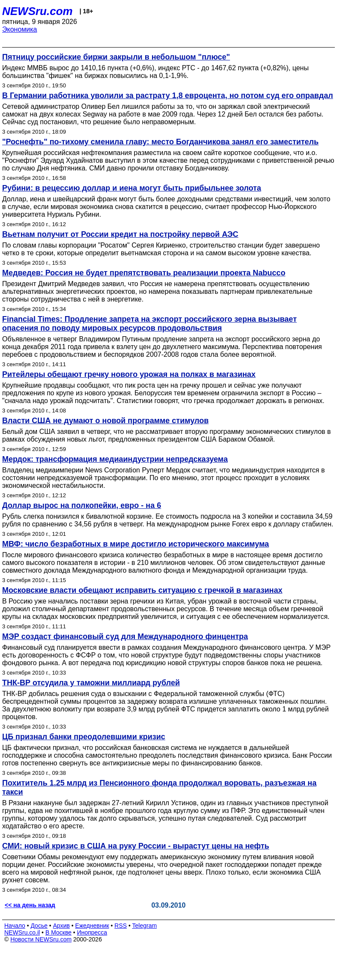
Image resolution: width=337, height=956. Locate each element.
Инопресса (92, 932)
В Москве (58, 932)
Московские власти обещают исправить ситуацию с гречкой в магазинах (142, 590)
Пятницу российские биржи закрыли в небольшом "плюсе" (116, 57)
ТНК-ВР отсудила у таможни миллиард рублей (91, 682)
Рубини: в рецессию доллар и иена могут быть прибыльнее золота (131, 188)
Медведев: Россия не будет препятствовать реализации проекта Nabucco (143, 273)
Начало (14, 925)
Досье (39, 925)
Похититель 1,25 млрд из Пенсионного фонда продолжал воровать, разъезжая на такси (159, 787)
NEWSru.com (37, 11)
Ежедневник (92, 925)
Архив (61, 925)
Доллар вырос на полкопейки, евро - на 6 (81, 505)
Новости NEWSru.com (41, 939)
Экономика (19, 29)
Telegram (144, 925)
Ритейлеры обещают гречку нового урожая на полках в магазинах (129, 374)
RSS (120, 925)
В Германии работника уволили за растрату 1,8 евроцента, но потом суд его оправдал (167, 95)
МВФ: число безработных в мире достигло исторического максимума (135, 544)
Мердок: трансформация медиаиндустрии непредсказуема (115, 459)
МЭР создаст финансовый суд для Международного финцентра (125, 636)
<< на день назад (30, 905)
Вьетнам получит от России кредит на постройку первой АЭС (120, 234)
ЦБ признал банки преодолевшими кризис (83, 736)
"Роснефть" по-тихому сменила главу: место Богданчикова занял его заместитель (160, 141)
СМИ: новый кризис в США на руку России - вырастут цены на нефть (135, 846)
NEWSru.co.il (22, 932)
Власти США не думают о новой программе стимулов (105, 420)
